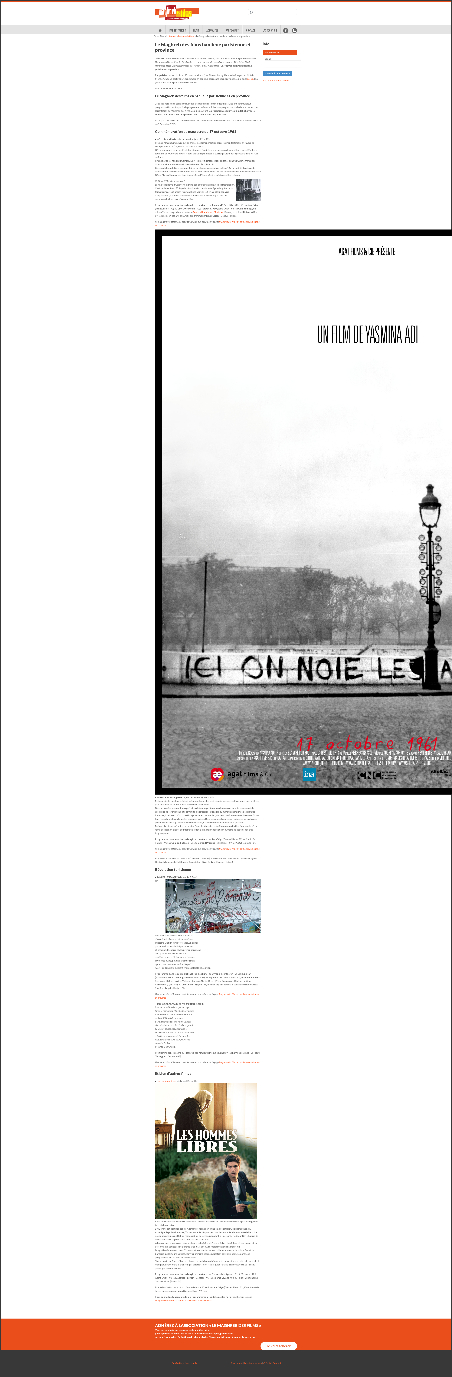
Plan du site (237, 1363)
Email (268, 58)
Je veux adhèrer (279, 1346)
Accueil (172, 36)
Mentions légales (253, 1363)
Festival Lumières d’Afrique (208, 212)
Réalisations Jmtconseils (184, 1363)
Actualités (212, 30)
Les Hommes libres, (167, 1081)
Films (196, 30)
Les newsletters (186, 36)
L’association (270, 30)
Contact (250, 30)
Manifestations (177, 30)
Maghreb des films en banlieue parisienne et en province (183, 1300)
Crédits (267, 1363)
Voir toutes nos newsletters (276, 80)
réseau (250, 78)
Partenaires (232, 30)
